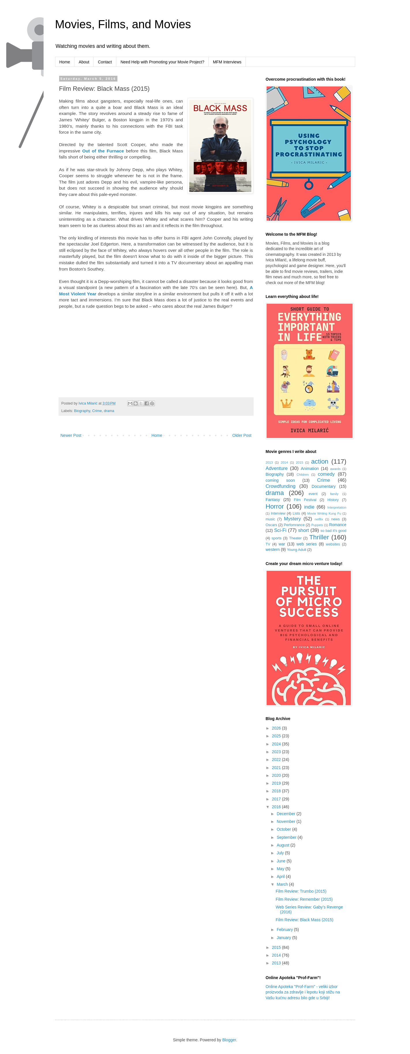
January (284, 937)
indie (309, 507)
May (281, 868)
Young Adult (296, 550)
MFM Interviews (227, 62)
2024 (277, 744)
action (319, 461)
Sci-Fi (280, 530)
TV (268, 544)
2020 (277, 775)
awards (335, 469)
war (282, 544)
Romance (338, 524)
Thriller (319, 537)
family (334, 494)
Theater (295, 538)
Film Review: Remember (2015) (304, 899)
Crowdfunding (281, 486)
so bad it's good (334, 531)
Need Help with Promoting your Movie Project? (162, 62)
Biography (82, 411)
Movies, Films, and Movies (123, 24)
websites (333, 544)
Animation (310, 468)
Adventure (277, 468)
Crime (97, 411)
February (285, 929)
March (283, 884)
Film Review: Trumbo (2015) (301, 891)
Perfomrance (294, 525)
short (303, 530)
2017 (277, 799)
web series (307, 544)
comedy (326, 474)
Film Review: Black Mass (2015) (304, 919)
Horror (275, 506)
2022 (277, 759)
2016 (277, 806)
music (270, 519)
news (335, 519)
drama (109, 411)
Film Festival (305, 500)
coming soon (280, 480)
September (287, 837)
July (281, 853)
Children (303, 474)
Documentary (324, 486)
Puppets (317, 525)
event (313, 494)
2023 (277, 751)
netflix (319, 519)
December (286, 813)
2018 (277, 791)
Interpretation (337, 507)
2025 (277, 736)
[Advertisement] (107, 349)
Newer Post (71, 435)
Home (64, 62)
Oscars (271, 525)
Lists (296, 513)
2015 (299, 462)
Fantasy (273, 499)
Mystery (292, 519)
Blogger (229, 1040)
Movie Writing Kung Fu (324, 513)
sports (276, 538)
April (281, 876)
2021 (277, 767)
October (284, 829)
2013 (269, 462)
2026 (277, 728)
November (286, 821)
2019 (277, 783)
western (273, 549)
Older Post (241, 435)
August (283, 845)
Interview (278, 513)
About (84, 62)
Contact (105, 62)
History (333, 500)
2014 (284, 462)
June (282, 861)
